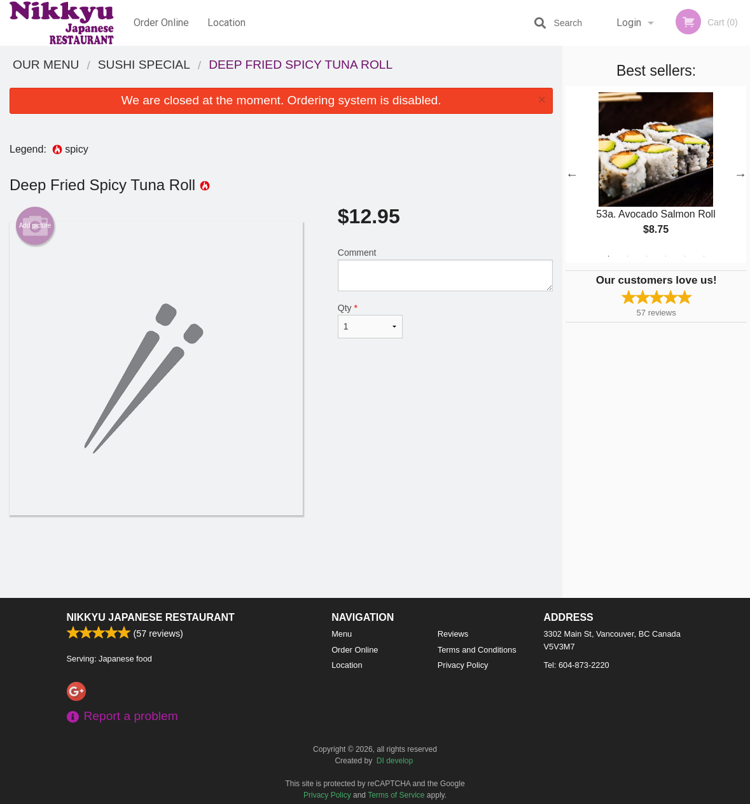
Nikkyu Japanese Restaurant (151, 617)
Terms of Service (396, 795)
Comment (445, 269)
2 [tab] (628, 256)
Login (628, 23)
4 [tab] (666, 256)
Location (226, 23)
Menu (341, 634)
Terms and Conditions (477, 650)
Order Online (161, 23)
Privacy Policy (463, 665)
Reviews (453, 634)
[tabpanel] (656, 174)
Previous (572, 174)
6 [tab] (704, 256)
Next (740, 174)
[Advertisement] (281, 556)
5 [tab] (685, 256)
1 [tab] (608, 256)
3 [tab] (647, 256)
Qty (370, 320)
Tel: (576, 665)
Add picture (35, 226)
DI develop (395, 760)
